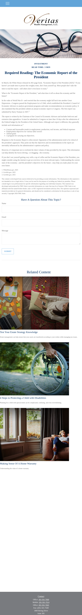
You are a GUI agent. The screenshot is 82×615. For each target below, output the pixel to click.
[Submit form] (8, 251)
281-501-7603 (44, 605)
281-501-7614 (44, 602)
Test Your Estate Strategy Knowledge (19, 332)
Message (5, 231)
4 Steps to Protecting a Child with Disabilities (23, 397)
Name (4, 203)
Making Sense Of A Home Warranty (18, 463)
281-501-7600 (44, 600)
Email (4, 217)
